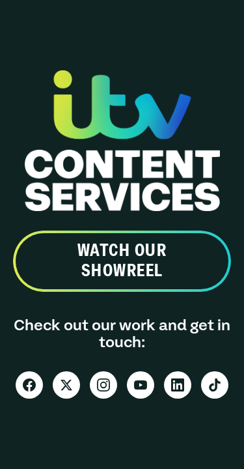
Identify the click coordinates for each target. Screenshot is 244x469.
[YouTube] (140, 385)
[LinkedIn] (177, 385)
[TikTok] (214, 385)
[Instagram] (103, 385)
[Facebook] (29, 385)
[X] (66, 385)
